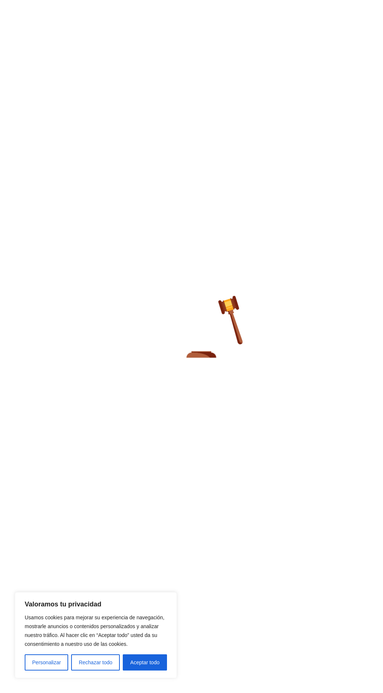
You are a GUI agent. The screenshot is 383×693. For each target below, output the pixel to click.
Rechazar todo (95, 662)
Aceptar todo (144, 662)
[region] (96, 635)
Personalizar (46, 662)
